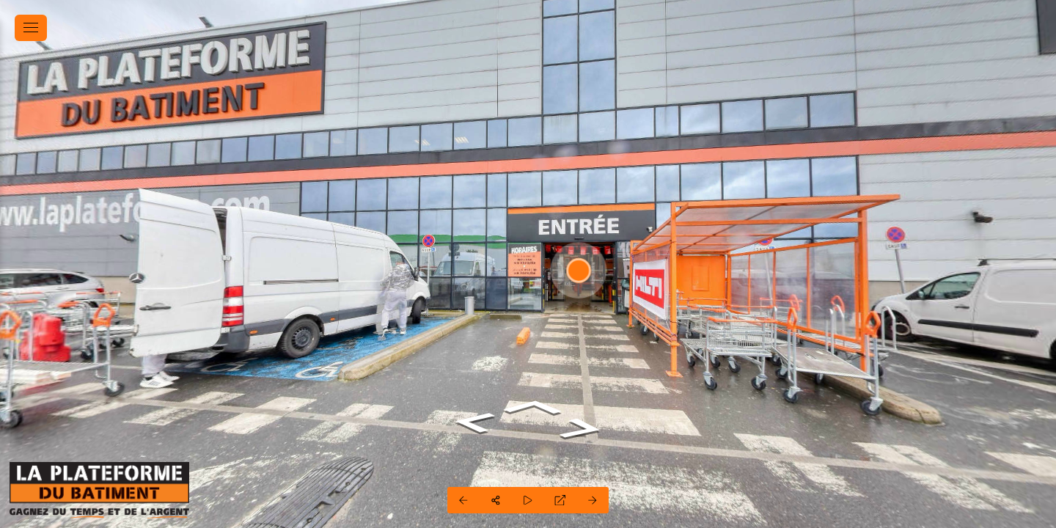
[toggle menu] (31, 28)
